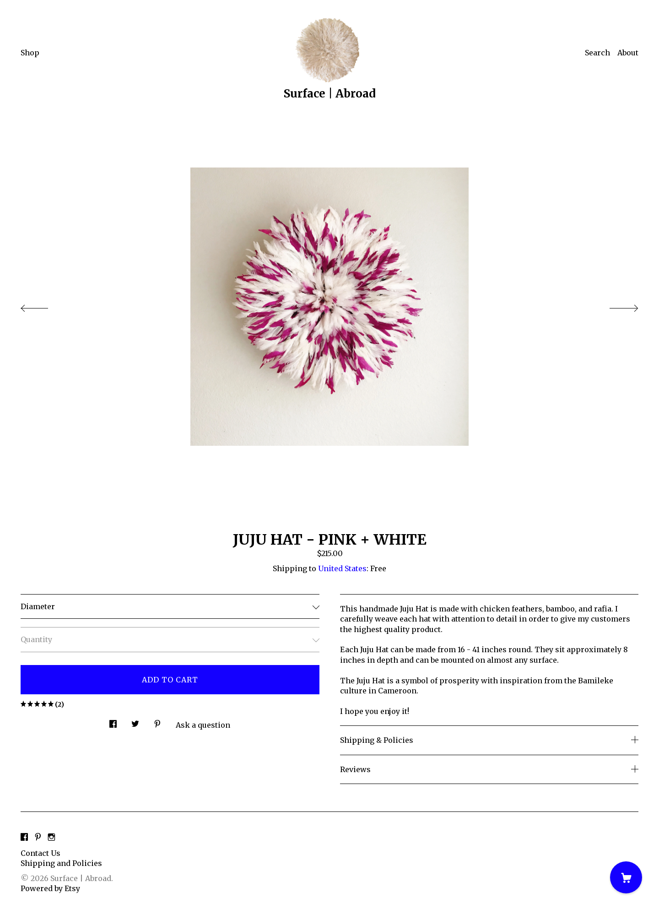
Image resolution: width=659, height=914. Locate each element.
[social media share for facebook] (113, 721)
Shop (30, 52)
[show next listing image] (615, 306)
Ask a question (203, 725)
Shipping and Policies (61, 863)
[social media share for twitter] (135, 721)
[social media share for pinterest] (157, 721)
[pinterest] (38, 837)
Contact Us (40, 853)
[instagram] (51, 837)
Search (597, 52)
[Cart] (626, 877)
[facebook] (24, 837)
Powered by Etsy (50, 888)
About (627, 52)
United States (342, 568)
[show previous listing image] (43, 306)
